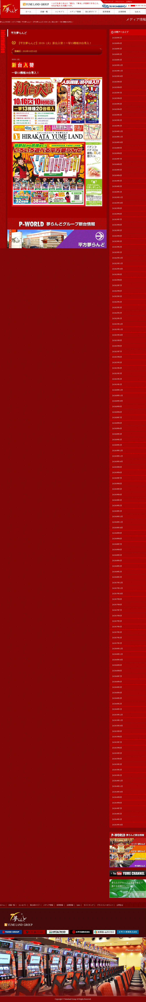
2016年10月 (118, 660)
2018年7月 (118, 544)
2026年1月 (118, 60)
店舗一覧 (11, 905)
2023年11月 (118, 197)
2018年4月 (118, 561)
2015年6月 (118, 748)
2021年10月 (118, 335)
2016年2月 (118, 704)
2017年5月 (118, 621)
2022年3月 (118, 307)
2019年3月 (118, 500)
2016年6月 (118, 682)
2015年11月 (118, 720)
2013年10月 (118, 825)
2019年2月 (118, 506)
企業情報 (70, 905)
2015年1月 (118, 775)
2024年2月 (118, 186)
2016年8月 (118, 671)
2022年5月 (118, 296)
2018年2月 (118, 572)
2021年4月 (118, 368)
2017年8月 (118, 605)
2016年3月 (118, 698)
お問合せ (129, 1)
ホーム (2, 905)
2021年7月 (118, 351)
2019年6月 (118, 484)
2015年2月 (118, 770)
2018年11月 (118, 522)
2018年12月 (118, 516)
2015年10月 (118, 726)
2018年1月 (118, 577)
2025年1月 (118, 126)
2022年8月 (118, 280)
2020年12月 (118, 390)
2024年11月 (118, 137)
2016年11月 (118, 654)
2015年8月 (118, 737)
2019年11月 (118, 456)
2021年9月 (118, 340)
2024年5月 (118, 170)
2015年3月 (118, 764)
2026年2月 (118, 54)
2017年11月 (118, 588)
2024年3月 (118, 181)
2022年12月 (118, 258)
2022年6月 (118, 291)
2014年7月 (118, 808)
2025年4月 (118, 109)
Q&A (78, 905)
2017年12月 (118, 583)
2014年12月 (118, 781)
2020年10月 (118, 401)
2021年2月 (118, 379)
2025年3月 (118, 115)
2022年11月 (118, 263)
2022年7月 (118, 285)
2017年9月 (118, 599)
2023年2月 (118, 247)
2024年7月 (118, 159)
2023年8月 (118, 214)
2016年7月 (118, 676)
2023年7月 (118, 219)
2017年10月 (118, 594)
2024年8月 (118, 153)
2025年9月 (118, 82)
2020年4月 (118, 428)
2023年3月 (118, 241)
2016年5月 (118, 687)
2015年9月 (118, 731)
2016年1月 (118, 709)
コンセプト (23, 905)
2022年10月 (118, 269)
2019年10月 (118, 461)
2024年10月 (118, 142)
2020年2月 (118, 440)
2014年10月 (118, 792)
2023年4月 (118, 236)
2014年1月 (118, 819)
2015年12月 (118, 715)
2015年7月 (118, 742)
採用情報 (60, 905)
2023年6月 (118, 225)
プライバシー (119, 1)
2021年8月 (118, 346)
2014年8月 (118, 803)
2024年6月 (118, 164)
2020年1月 (118, 445)
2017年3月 (118, 632)
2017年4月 (118, 627)
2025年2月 (118, 120)
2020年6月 (118, 423)
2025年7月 (118, 93)
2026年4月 (118, 43)
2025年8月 (118, 87)
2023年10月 (118, 203)
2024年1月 (118, 192)
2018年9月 (118, 533)
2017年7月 (118, 610)
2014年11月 (118, 786)
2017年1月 (118, 643)
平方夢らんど (26, 22)
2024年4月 (118, 175)
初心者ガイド (35, 905)
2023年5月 (118, 230)
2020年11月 (118, 396)
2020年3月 (118, 434)
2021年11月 (118, 329)
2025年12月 (118, 65)
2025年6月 (118, 98)
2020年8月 (118, 412)
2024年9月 (118, 148)
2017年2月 (118, 638)
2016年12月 (118, 649)
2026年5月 (118, 38)
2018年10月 (118, 528)
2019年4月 (118, 495)
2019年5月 (118, 489)
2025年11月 (118, 71)
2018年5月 (118, 555)
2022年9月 (118, 274)
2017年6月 (118, 616)
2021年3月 (118, 373)
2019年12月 (118, 451)
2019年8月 (118, 472)
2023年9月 (118, 208)
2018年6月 (118, 550)
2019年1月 (118, 511)
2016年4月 (118, 693)
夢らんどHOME (5, 22)
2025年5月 (118, 104)
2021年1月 (118, 384)
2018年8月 (118, 539)
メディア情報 (16, 22)
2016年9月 (118, 665)
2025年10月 (118, 76)
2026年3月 (118, 49)
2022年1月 (118, 318)
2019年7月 (118, 478)
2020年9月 (118, 406)
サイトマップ (108, 1)
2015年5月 (118, 753)
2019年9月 (118, 467)
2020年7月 (118, 417)
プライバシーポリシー (105, 905)
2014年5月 (118, 814)
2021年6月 (118, 357)
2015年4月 (118, 759)
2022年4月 (118, 302)
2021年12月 (118, 324)
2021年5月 (118, 362)
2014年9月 (118, 797)
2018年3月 (118, 566)
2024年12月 (118, 131)
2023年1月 (118, 252)
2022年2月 (118, 313)
